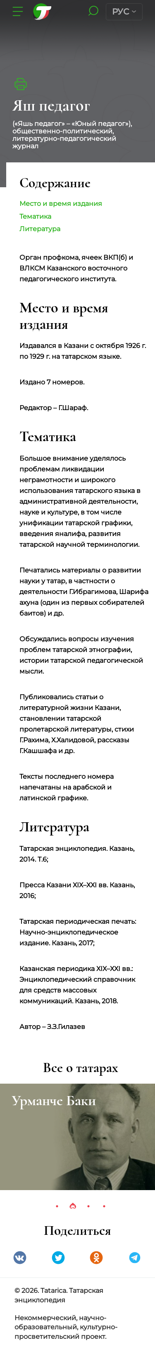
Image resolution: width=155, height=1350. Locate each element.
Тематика (35, 216)
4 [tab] (104, 1206)
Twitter (58, 1257)
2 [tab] (72, 1206)
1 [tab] (57, 1206)
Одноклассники (96, 1257)
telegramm (134, 1257)
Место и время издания (60, 204)
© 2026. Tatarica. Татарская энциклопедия (58, 1295)
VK (19, 1257)
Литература (39, 229)
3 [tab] (88, 1206)
